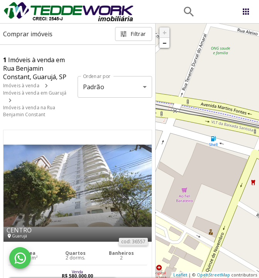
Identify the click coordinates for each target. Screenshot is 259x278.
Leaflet (180, 275)
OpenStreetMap (213, 275)
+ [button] (165, 32)
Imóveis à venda (21, 85)
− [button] (164, 42)
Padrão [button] (93, 87)
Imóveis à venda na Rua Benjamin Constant (29, 111)
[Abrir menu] (246, 11)
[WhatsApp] (20, 258)
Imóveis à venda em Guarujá (34, 93)
